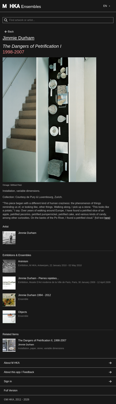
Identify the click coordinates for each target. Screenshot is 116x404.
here (107, 217)
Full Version (10, 390)
